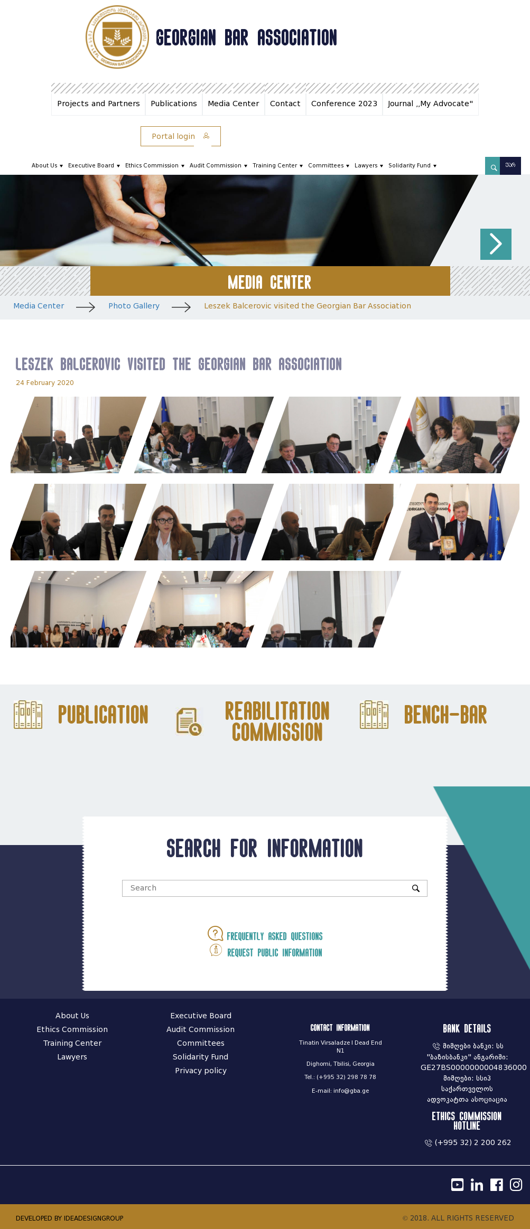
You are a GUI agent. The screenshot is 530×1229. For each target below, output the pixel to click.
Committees (325, 165)
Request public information (265, 950)
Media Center (233, 103)
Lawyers (366, 165)
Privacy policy (201, 1070)
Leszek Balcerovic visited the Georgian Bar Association (307, 306)
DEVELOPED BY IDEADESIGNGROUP (69, 1218)
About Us (44, 165)
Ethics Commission (152, 165)
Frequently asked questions (265, 933)
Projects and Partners (98, 103)
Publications (174, 103)
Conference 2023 (344, 103)
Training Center (275, 165)
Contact (285, 103)
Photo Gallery (134, 306)
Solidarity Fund (409, 165)
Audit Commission (215, 165)
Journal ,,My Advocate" (430, 103)
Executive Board (91, 165)
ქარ (510, 165)
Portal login (181, 136)
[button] (496, 244)
